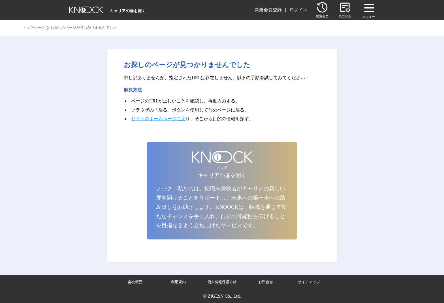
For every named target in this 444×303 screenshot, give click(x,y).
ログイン (298, 9)
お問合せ (265, 282)
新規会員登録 (268, 9)
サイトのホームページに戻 (158, 118)
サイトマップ (309, 282)
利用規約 (178, 282)
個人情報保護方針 (222, 282)
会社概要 (135, 282)
